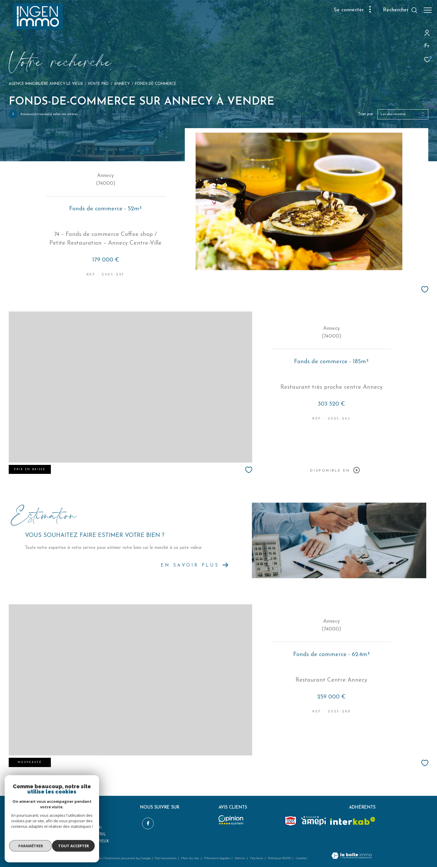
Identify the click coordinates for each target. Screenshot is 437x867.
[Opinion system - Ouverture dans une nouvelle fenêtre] (230, 820)
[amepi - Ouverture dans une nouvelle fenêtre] (313, 820)
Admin (240, 858)
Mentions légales (217, 858)
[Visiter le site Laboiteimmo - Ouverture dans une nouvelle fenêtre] (351, 856)
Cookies (301, 858)
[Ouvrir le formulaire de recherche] (397, 10)
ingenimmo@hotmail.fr (82, 828)
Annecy (122, 84)
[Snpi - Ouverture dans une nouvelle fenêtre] (290, 821)
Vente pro (98, 84)
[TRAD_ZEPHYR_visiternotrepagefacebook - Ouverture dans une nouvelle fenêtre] (146, 821)
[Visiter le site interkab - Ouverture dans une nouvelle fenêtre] (352, 821)
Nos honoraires (166, 858)
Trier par (365, 114)
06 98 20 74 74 (74, 821)
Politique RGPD (279, 858)
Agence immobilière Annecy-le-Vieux (46, 84)
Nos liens (257, 858)
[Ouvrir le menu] (427, 10)
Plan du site (190, 858)
